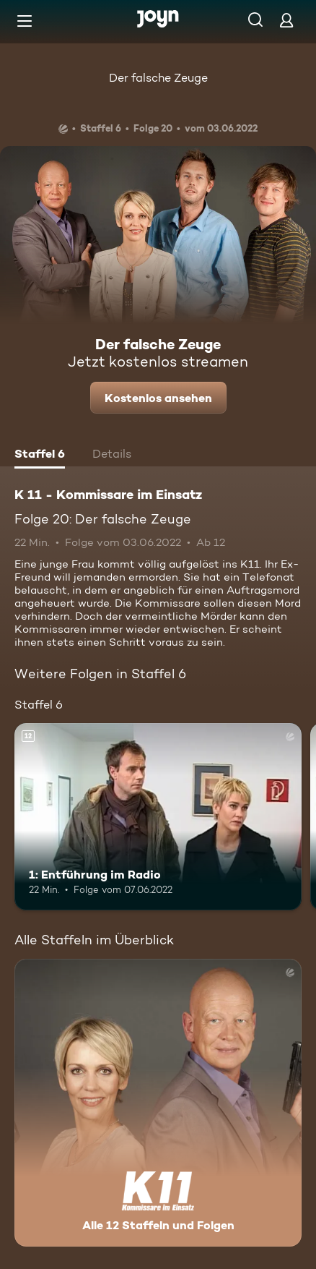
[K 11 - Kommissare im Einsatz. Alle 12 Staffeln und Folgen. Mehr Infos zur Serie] (158, 1103)
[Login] (286, 20)
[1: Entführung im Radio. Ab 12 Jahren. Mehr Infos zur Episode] (158, 816)
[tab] (40, 456)
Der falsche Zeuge (158, 78)
